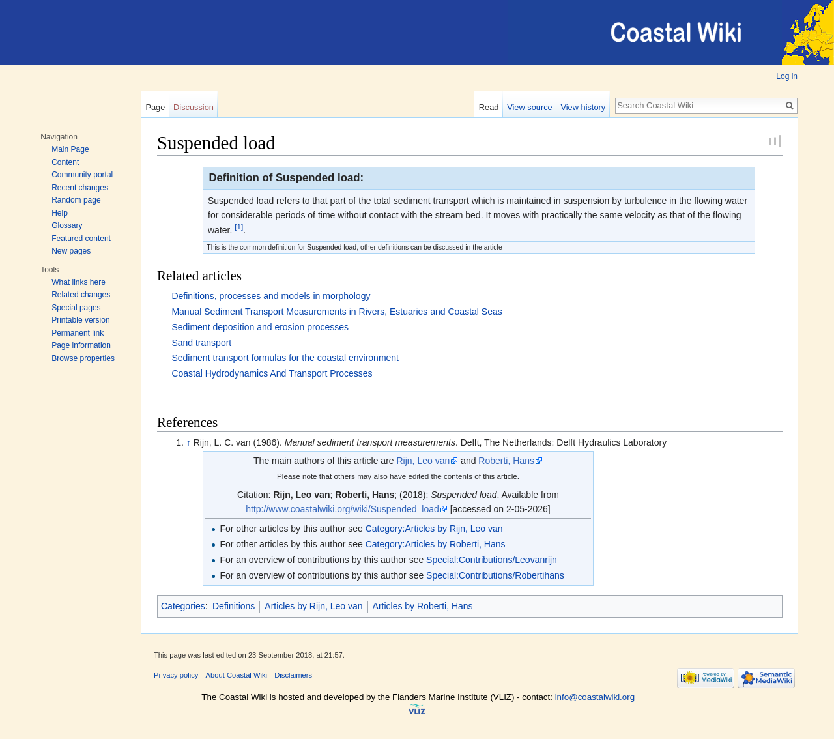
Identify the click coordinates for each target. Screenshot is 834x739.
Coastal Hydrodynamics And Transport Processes (271, 373)
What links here (78, 282)
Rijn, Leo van (423, 461)
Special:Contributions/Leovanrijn (491, 560)
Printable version (80, 320)
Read (489, 107)
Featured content (81, 238)
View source (529, 107)
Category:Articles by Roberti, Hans (436, 544)
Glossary (66, 225)
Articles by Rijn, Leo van (313, 606)
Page (155, 107)
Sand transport (201, 343)
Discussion (193, 107)
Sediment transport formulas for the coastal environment (285, 358)
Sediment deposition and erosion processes (260, 327)
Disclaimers (293, 675)
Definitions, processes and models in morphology (270, 296)
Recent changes (79, 187)
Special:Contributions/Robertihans (495, 575)
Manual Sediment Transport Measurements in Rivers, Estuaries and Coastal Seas (336, 311)
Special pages (75, 307)
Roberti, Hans (506, 461)
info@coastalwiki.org (595, 697)
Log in (787, 76)
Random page (75, 200)
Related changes (80, 294)
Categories (183, 606)
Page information (81, 345)
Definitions (233, 606)
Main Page (70, 149)
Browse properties (83, 358)
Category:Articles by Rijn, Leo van (434, 528)
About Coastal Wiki (237, 675)
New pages (71, 250)
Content (65, 162)
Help (59, 213)
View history (582, 107)
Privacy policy (176, 675)
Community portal (82, 174)
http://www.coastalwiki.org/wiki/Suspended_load (342, 509)
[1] (239, 226)
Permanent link (77, 333)
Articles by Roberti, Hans (423, 606)
